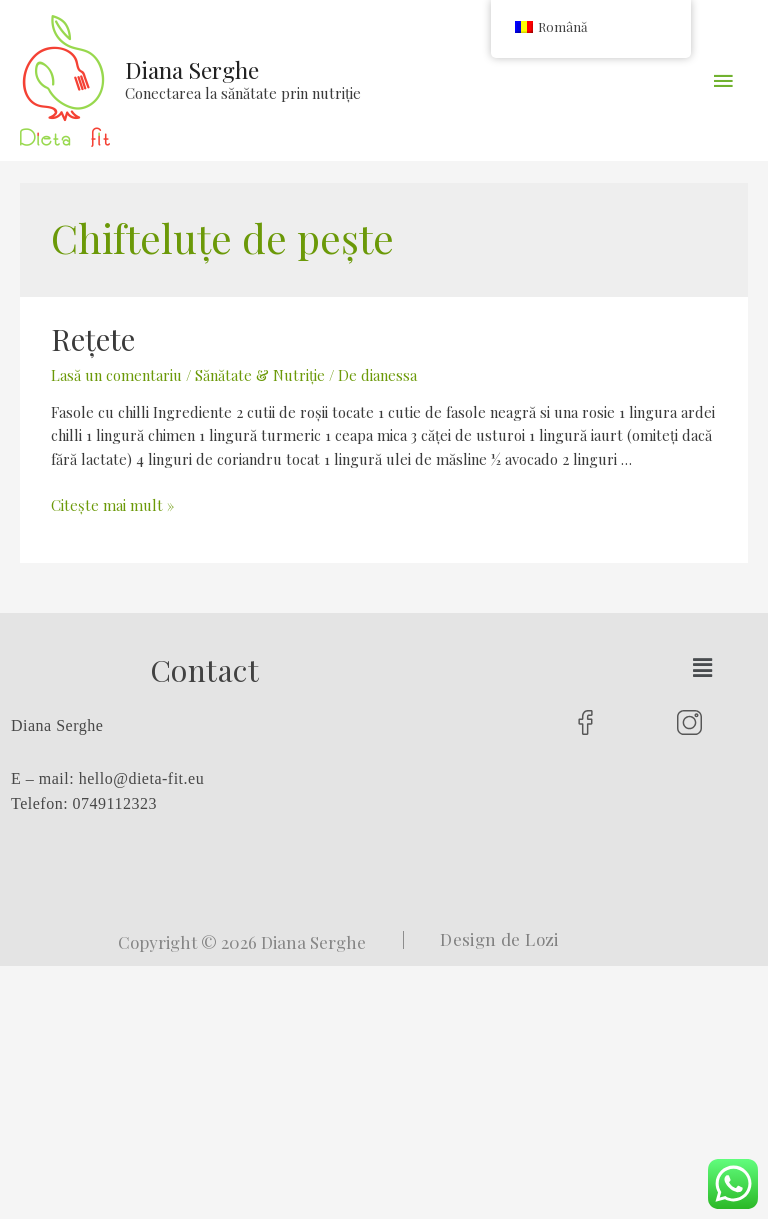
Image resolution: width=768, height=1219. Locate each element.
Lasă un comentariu (116, 375)
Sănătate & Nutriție (260, 375)
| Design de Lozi (480, 939)
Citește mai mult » (112, 505)
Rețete (93, 339)
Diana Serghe (192, 69)
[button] (702, 667)
